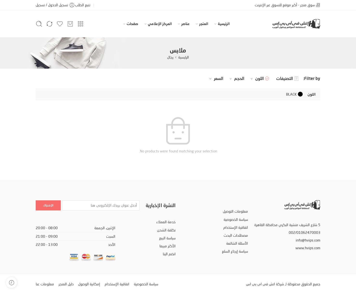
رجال (170, 57)
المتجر (203, 23)
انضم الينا (169, 254)
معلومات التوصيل (235, 211)
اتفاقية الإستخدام (235, 227)
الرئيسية (224, 23)
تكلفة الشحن (166, 230)
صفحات (132, 23)
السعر (215, 78)
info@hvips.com (308, 240)
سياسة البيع (167, 238)
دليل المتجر (66, 284)
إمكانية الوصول (89, 284)
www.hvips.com (307, 248)
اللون (256, 78)
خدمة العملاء (166, 222)
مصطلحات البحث (236, 235)
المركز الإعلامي (160, 23)
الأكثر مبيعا (167, 246)
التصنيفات (287, 79)
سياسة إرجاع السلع (235, 251)
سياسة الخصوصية (236, 219)
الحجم (236, 78)
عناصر (185, 23)
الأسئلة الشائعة (237, 243)
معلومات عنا (45, 284)
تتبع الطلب (82, 5)
